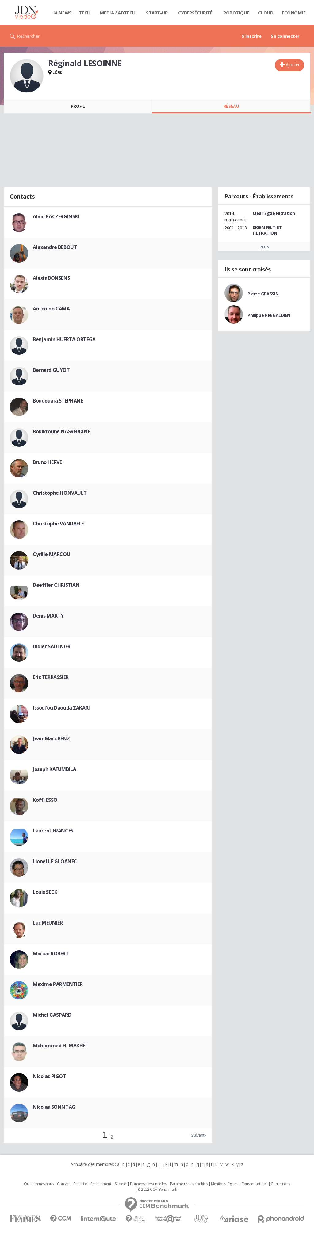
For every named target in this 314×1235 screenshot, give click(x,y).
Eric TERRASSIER (51, 677)
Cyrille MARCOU (51, 554)
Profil (78, 106)
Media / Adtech (118, 13)
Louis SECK (45, 892)
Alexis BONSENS (51, 278)
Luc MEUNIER (48, 922)
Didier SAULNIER (52, 646)
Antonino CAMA (51, 308)
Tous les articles (254, 1184)
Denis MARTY (48, 615)
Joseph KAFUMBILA (54, 769)
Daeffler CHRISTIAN (56, 585)
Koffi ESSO (45, 800)
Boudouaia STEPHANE (58, 400)
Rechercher (28, 36)
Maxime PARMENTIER (58, 984)
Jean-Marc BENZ (51, 738)
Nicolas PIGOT (49, 1076)
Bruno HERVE (47, 462)
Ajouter (293, 65)
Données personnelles (148, 1184)
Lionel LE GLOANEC (55, 861)
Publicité (80, 1184)
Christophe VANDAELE (58, 523)
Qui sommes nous (39, 1184)
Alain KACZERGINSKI (56, 216)
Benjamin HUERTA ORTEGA (64, 339)
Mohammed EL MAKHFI (59, 1045)
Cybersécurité (195, 13)
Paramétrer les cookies (189, 1184)
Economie (294, 13)
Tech (84, 13)
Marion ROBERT (51, 953)
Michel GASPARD (52, 1014)
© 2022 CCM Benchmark (157, 1189)
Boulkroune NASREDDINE (61, 431)
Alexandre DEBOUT (55, 247)
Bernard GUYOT (51, 370)
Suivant (197, 1135)
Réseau (231, 106)
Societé (120, 1184)
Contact (63, 1184)
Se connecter (285, 36)
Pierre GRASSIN (262, 294)
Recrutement (100, 1184)
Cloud (266, 13)
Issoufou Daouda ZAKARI (61, 707)
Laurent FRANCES (53, 830)
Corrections (280, 1184)
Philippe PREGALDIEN (268, 315)
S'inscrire (252, 36)
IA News (62, 13)
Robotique (236, 13)
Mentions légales (224, 1184)
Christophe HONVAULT (60, 492)
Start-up (157, 13)
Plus (264, 247)
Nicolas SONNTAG (54, 1107)
